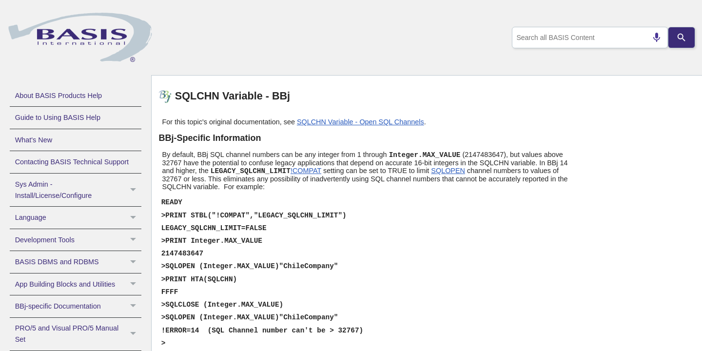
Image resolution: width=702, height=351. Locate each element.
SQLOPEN (448, 171)
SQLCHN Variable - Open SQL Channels (360, 122)
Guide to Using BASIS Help (57, 117)
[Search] (681, 37)
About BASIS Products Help (58, 95)
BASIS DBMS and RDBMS (78, 262)
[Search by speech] (652, 37)
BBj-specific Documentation (78, 306)
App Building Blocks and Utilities (78, 284)
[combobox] (588, 37)
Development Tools (78, 240)
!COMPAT (306, 171)
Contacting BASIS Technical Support (72, 162)
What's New (33, 140)
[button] (134, 190)
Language (78, 217)
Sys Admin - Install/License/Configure (78, 190)
